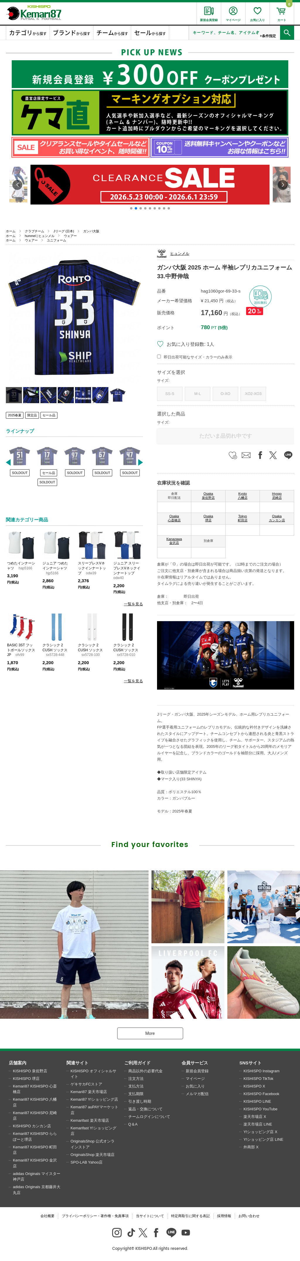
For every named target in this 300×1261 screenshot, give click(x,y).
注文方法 (136, 1078)
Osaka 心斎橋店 (174, 518)
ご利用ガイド (137, 1062)
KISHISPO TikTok (258, 1078)
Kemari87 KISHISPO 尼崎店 (35, 1116)
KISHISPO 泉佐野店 (30, 1071)
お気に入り (195, 1086)
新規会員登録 (197, 1071)
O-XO (225, 393)
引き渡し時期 (139, 1101)
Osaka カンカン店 (277, 518)
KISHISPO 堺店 (26, 1078)
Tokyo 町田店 (243, 518)
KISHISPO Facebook (261, 1094)
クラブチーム (34, 231)
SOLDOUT (20, 473)
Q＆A (133, 1124)
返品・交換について (145, 1109)
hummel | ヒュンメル (39, 236)
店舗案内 (17, 1062)
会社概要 (47, 1216)
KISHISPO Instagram (261, 1071)
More (150, 1033)
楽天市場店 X (254, 1116)
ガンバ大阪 (91, 231)
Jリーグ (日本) (63, 231)
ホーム (11, 231)
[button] (131, 208)
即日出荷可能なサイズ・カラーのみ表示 (198, 357)
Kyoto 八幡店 (243, 495)
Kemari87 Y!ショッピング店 (94, 1099)
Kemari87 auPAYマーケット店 (94, 1110)
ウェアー (70, 236)
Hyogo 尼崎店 (277, 495)
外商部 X (250, 1147)
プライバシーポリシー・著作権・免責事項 (95, 1216)
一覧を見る (133, 604)
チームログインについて (149, 1116)
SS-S (169, 393)
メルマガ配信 (197, 1094)
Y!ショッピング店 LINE (263, 1139)
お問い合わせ (249, 1216)
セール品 (48, 415)
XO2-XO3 (253, 393)
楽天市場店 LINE (257, 1124)
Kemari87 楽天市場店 (89, 1092)
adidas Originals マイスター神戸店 (36, 1176)
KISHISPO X (254, 1086)
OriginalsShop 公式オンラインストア (93, 1144)
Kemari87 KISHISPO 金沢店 (35, 1163)
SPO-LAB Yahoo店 (87, 1162)
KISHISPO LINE (257, 1101)
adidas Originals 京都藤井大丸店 (36, 1190)
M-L (197, 393)
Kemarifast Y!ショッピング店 (93, 1131)
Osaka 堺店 (208, 518)
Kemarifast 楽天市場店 (90, 1120)
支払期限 (136, 1094)
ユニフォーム (56, 240)
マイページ (195, 1078)
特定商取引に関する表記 (190, 1216)
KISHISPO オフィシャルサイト (93, 1074)
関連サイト (77, 1062)
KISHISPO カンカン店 (32, 1126)
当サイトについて (150, 1216)
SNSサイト (250, 1062)
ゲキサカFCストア (86, 1084)
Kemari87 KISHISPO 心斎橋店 (35, 1089)
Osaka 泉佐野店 (208, 495)
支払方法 (136, 1086)
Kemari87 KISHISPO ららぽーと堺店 (35, 1136)
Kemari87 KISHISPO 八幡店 (35, 1102)
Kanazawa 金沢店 (174, 541)
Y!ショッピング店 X (260, 1132)
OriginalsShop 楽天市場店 (93, 1154)
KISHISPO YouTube (260, 1109)
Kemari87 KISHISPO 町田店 (35, 1150)
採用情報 (224, 1216)
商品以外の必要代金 (145, 1071)
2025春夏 (14, 415)
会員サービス (195, 1062)
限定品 (32, 415)
